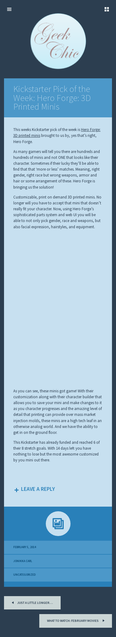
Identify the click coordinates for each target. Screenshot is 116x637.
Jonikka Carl (22, 561)
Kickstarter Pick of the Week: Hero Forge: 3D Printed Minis (52, 97)
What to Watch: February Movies (76, 620)
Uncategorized (24, 575)
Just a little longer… (31, 602)
